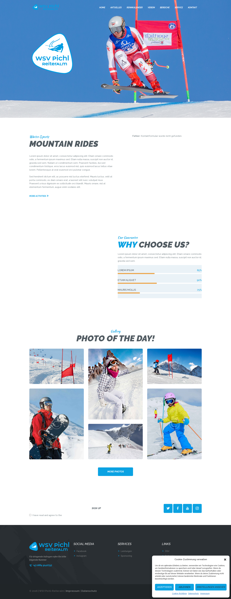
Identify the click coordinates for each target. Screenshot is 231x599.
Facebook (81, 551)
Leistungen (126, 551)
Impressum (205, 594)
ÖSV (167, 551)
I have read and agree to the (55, 515)
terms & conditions (72, 515)
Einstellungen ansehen (211, 587)
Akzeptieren (164, 587)
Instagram (81, 556)
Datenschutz (193, 594)
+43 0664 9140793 (42, 565)
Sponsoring (126, 556)
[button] (225, 559)
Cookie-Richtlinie (179, 594)
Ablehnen (184, 587)
